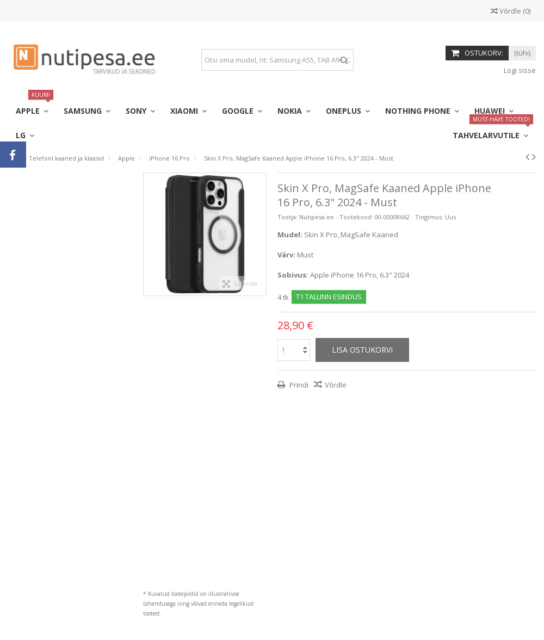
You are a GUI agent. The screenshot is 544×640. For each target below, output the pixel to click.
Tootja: (287, 217)
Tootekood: (356, 217)
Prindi (298, 385)
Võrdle (336, 385)
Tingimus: (429, 217)
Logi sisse (519, 70)
